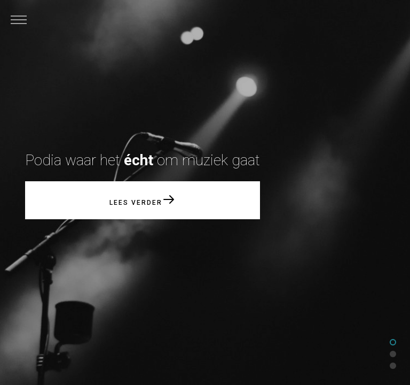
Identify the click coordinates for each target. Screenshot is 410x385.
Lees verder (142, 199)
